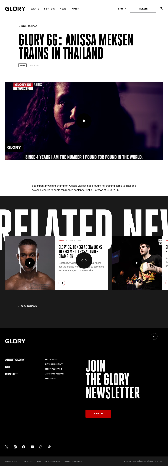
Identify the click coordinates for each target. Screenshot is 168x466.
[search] (161, 8)
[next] (62, 283)
